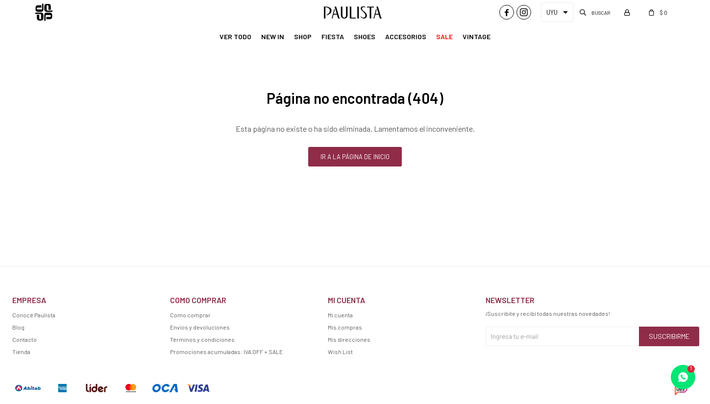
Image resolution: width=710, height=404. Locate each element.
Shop (303, 36)
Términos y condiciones (202, 339)
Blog (18, 327)
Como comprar (190, 314)
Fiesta (332, 36)
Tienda (21, 351)
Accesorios (405, 36)
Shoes (364, 36)
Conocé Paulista (33, 314)
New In (272, 36)
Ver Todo (235, 36)
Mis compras (345, 327)
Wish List (340, 351)
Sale (444, 36)
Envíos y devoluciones (200, 327)
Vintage (476, 36)
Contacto (24, 339)
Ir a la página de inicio (355, 157)
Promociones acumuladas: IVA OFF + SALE (226, 351)
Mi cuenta (340, 314)
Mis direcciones (349, 339)
